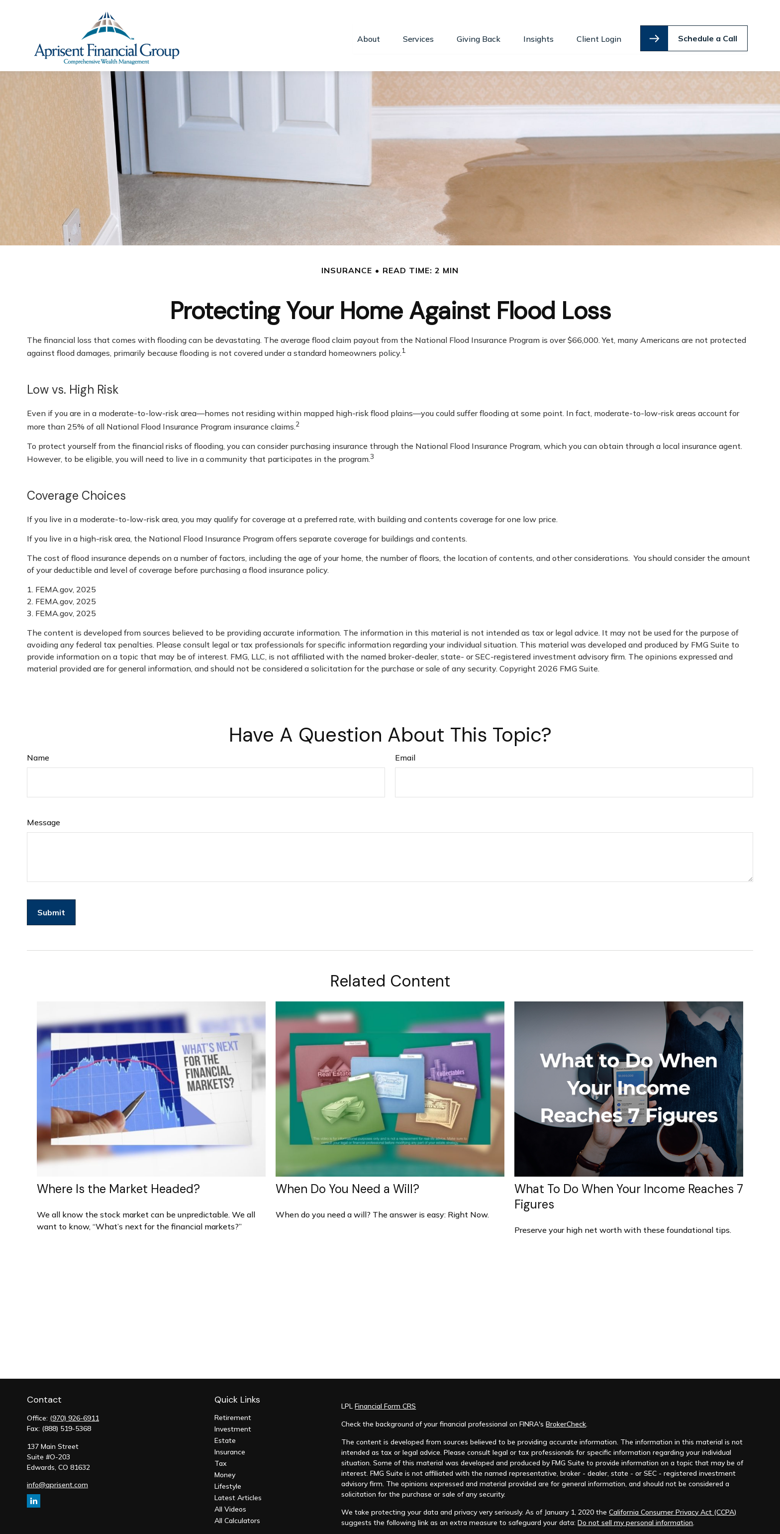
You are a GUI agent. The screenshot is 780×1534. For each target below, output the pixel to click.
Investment (232, 1423)
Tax (220, 1457)
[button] (368, 32)
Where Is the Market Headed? (118, 1183)
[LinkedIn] (33, 1495)
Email (405, 752)
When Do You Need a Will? (347, 1183)
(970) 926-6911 (74, 1412)
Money (224, 1468)
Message (43, 816)
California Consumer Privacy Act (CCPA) (672, 1506)
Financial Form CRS (385, 1400)
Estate (225, 1434)
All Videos (230, 1503)
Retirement (232, 1411)
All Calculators (237, 1514)
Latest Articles (238, 1491)
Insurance (229, 1445)
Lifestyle (227, 1480)
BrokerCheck (566, 1418)
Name (38, 752)
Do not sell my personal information (635, 1516)
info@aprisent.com (57, 1478)
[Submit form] (51, 906)
